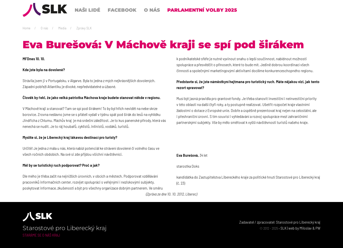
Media (62, 28)
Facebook (122, 10)
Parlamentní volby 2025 (202, 10)
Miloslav (306, 228)
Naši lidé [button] (87, 10)
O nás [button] (152, 10)
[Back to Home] (45, 10)
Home (27, 28)
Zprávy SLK (84, 28)
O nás (44, 28)
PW (317, 228)
